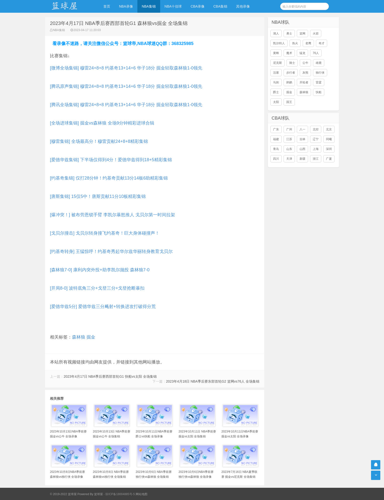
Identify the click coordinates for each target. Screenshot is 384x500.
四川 (276, 158)
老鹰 (308, 43)
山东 (289, 149)
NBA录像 (126, 6)
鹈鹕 (289, 82)
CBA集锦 (220, 6)
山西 (302, 149)
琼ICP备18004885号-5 (120, 494)
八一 (302, 129)
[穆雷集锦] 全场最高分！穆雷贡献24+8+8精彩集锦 (99, 141)
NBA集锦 (149, 6)
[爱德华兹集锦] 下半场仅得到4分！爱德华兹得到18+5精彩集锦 (111, 159)
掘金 (90, 337)
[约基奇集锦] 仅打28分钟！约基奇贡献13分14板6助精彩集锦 (109, 178)
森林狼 (78, 337)
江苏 (289, 139)
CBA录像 (197, 6)
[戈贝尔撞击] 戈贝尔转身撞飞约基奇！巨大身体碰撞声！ (104, 233)
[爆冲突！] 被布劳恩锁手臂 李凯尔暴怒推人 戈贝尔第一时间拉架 (112, 214)
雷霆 (319, 82)
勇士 (289, 33)
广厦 (329, 158)
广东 (276, 129)
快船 (319, 92)
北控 (316, 129)
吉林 (302, 139)
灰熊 (305, 72)
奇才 (321, 43)
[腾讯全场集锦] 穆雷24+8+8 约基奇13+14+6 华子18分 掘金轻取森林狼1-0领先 (126, 104)
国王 (289, 102)
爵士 (276, 92)
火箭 (316, 33)
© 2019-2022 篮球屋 (63, 494)
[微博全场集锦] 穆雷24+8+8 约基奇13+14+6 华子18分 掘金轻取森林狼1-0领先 (126, 68)
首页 (106, 6)
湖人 (276, 33)
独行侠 (320, 72)
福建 (276, 139)
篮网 (302, 33)
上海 (316, 149)
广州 (289, 129)
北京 (329, 129)
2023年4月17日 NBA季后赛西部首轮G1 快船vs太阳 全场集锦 (110, 376)
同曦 (329, 139)
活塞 (276, 72)
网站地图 (141, 494)
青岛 (276, 149)
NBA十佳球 (173, 6)
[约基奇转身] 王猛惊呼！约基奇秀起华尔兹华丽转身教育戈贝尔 (111, 251)
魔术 (289, 53)
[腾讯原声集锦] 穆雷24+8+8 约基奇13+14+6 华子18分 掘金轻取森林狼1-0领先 (126, 86)
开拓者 (304, 82)
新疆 (302, 158)
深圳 (329, 149)
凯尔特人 (279, 43)
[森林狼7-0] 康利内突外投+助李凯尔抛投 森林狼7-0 (100, 269)
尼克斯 (277, 63)
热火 (295, 43)
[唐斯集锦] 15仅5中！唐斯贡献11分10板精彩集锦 (98, 196)
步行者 (290, 72)
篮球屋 (98, 494)
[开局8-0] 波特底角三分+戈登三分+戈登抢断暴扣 (97, 288)
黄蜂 (276, 53)
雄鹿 (319, 63)
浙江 (316, 158)
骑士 (292, 63)
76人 (316, 53)
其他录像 (243, 6)
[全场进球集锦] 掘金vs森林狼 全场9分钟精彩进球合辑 (102, 123)
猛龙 (302, 53)
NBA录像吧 (69, 6)
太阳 (276, 102)
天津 (289, 158)
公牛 (305, 63)
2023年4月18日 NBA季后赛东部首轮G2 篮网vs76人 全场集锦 (212, 381)
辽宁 (316, 139)
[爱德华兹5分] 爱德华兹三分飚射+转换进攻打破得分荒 (103, 306)
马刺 (276, 82)
